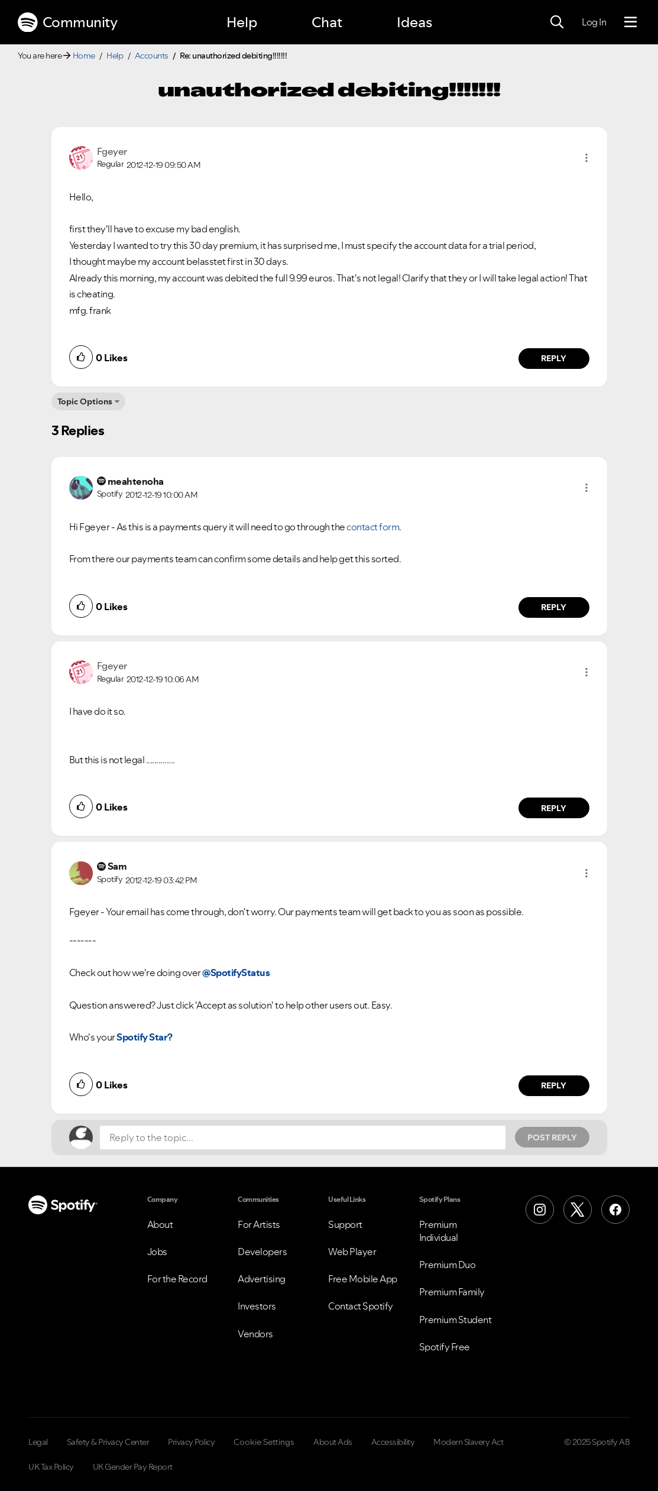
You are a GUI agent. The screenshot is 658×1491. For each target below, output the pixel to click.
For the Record (177, 1278)
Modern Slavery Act (468, 1442)
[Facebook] (615, 1209)
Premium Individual (438, 1231)
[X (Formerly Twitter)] (577, 1209)
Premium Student (455, 1319)
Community (67, 22)
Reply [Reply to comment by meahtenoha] (553, 607)
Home (84, 55)
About (160, 1224)
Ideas (414, 22)
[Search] (557, 22)
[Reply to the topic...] (302, 1137)
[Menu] (630, 22)
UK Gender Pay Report (133, 1466)
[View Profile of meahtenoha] (136, 481)
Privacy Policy (191, 1442)
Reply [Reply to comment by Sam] (553, 1085)
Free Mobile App (362, 1278)
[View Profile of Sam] (117, 866)
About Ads (332, 1442)
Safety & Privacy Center (108, 1442)
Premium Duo (447, 1264)
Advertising (262, 1278)
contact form (372, 526)
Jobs (157, 1251)
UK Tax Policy (51, 1466)
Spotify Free (444, 1346)
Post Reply (552, 1137)
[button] (586, 158)
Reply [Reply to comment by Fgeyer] (553, 358)
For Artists (259, 1224)
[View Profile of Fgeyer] (112, 151)
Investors (257, 1305)
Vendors (255, 1333)
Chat (327, 22)
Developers (262, 1251)
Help (241, 22)
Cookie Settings (264, 1442)
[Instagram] (540, 1209)
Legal (38, 1442)
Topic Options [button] (84, 401)
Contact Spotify (360, 1305)
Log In (594, 21)
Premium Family (452, 1291)
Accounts (151, 55)
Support (345, 1224)
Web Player (352, 1251)
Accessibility (393, 1442)
